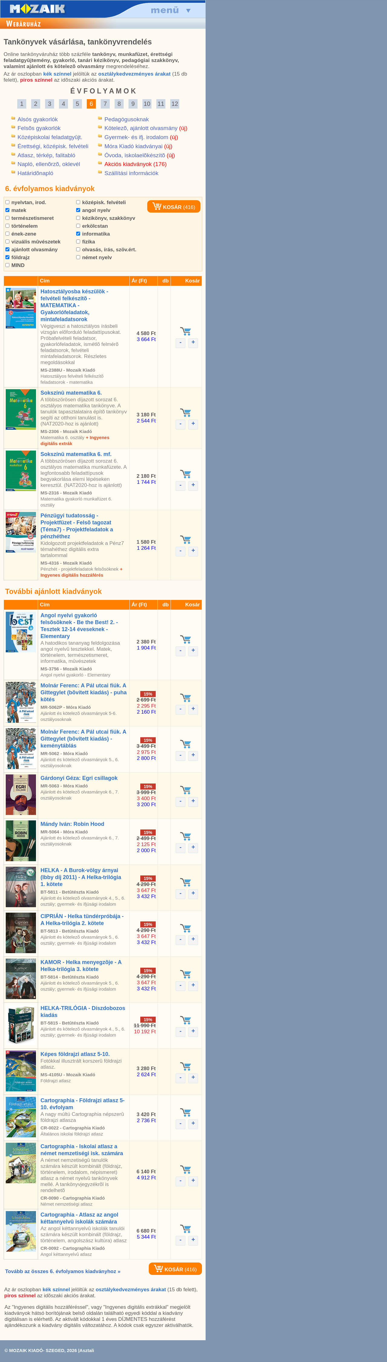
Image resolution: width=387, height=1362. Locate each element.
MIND (14, 265)
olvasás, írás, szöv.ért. (106, 250)
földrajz (17, 257)
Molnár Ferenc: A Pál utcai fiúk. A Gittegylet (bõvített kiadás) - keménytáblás (83, 739)
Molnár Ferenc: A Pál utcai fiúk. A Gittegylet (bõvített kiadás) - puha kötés (84, 692)
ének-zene (20, 234)
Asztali (87, 1350)
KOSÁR (166, 207)
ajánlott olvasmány (31, 250)
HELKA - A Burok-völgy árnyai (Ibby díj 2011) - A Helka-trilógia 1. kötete (81, 877)
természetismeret (29, 218)
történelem (21, 226)
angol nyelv (93, 210)
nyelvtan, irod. (25, 202)
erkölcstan (92, 226)
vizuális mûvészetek (32, 242)
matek (15, 210)
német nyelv (94, 257)
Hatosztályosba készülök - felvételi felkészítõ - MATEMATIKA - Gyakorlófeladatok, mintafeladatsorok (74, 305)
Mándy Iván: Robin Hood (72, 824)
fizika (85, 242)
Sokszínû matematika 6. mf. (76, 454)
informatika (93, 234)
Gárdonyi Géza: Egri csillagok (79, 778)
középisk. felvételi (101, 202)
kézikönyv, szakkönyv (105, 218)
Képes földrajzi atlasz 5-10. (75, 1054)
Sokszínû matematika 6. (71, 393)
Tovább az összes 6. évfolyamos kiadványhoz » (62, 1271)
